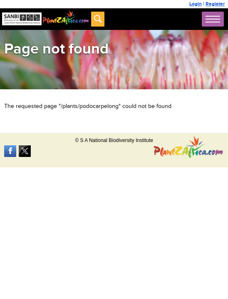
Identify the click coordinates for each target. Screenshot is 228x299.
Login (195, 4)
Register (215, 4)
